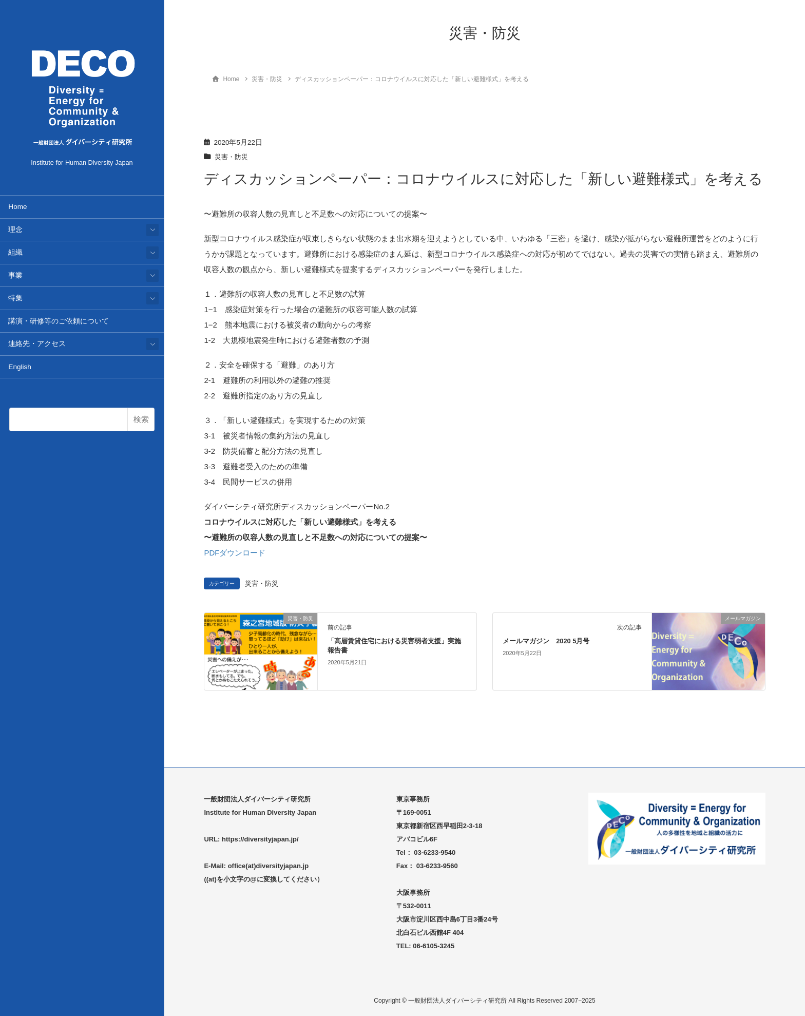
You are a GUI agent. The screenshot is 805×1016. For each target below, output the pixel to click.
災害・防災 (233, 157)
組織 (15, 252)
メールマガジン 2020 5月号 (546, 641)
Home (17, 206)
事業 (15, 275)
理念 (15, 230)
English (19, 367)
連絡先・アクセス (37, 344)
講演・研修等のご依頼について (58, 321)
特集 (15, 298)
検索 (141, 419)
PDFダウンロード (234, 552)
